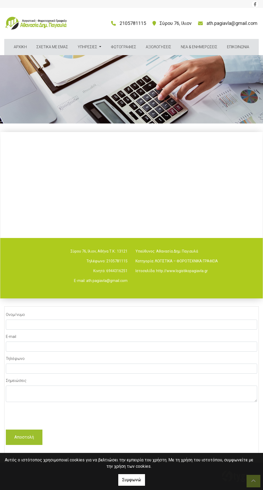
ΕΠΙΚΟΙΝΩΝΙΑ (238, 47)
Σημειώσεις (16, 380)
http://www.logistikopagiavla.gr (182, 271)
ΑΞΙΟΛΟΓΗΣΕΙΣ (158, 47)
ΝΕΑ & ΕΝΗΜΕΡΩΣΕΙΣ (199, 47)
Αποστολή (24, 437)
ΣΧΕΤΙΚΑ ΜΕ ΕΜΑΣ (52, 47)
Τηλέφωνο (15, 358)
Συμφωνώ (131, 479)
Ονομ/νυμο (15, 314)
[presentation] (46, 416)
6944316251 (117, 271)
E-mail (11, 336)
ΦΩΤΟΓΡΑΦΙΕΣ (123, 47)
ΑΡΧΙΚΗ (20, 47)
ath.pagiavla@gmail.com (232, 23)
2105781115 (117, 261)
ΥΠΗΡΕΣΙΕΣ (88, 47)
